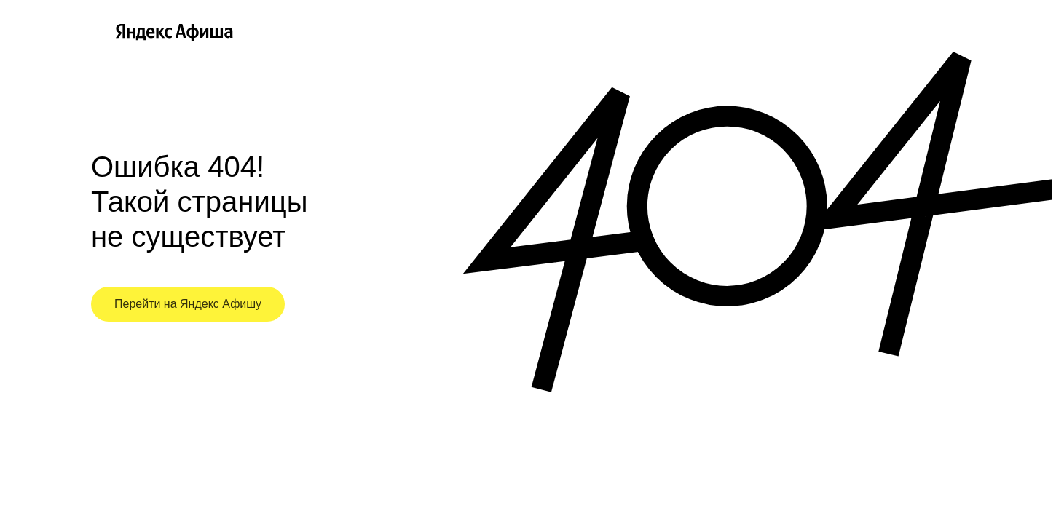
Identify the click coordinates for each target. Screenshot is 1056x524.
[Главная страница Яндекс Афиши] (100, 32)
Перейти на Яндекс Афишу (187, 304)
